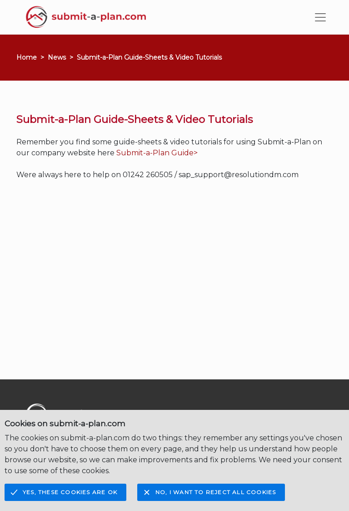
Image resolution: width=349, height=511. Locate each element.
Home (26, 57)
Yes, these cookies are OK (70, 492)
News (57, 57)
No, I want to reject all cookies (215, 492)
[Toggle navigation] (320, 17)
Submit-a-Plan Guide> (157, 152)
